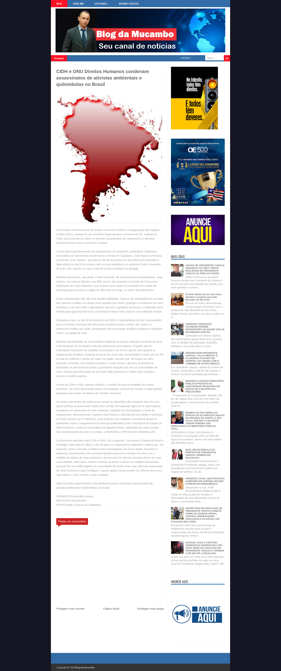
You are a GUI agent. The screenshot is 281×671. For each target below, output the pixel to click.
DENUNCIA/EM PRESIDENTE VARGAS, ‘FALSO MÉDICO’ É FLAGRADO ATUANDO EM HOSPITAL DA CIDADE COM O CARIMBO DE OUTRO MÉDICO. (202, 358)
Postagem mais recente (70, 608)
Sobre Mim (78, 3)
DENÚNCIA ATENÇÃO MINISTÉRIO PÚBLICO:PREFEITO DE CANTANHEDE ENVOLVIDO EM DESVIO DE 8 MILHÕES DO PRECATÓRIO (204, 386)
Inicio (59, 3)
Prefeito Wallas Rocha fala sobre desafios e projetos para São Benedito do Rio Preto (203, 297)
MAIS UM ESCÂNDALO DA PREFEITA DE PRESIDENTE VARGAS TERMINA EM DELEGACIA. (200, 453)
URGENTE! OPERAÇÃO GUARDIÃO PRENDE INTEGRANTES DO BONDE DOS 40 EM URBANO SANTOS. (204, 328)
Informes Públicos (129, 3)
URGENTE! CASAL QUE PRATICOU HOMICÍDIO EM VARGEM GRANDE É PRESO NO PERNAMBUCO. (205, 481)
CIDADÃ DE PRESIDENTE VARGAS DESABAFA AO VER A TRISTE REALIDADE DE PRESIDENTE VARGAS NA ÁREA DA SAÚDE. (204, 269)
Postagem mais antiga (150, 608)
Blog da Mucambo (85, 667)
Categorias (101, 3)
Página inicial (111, 608)
